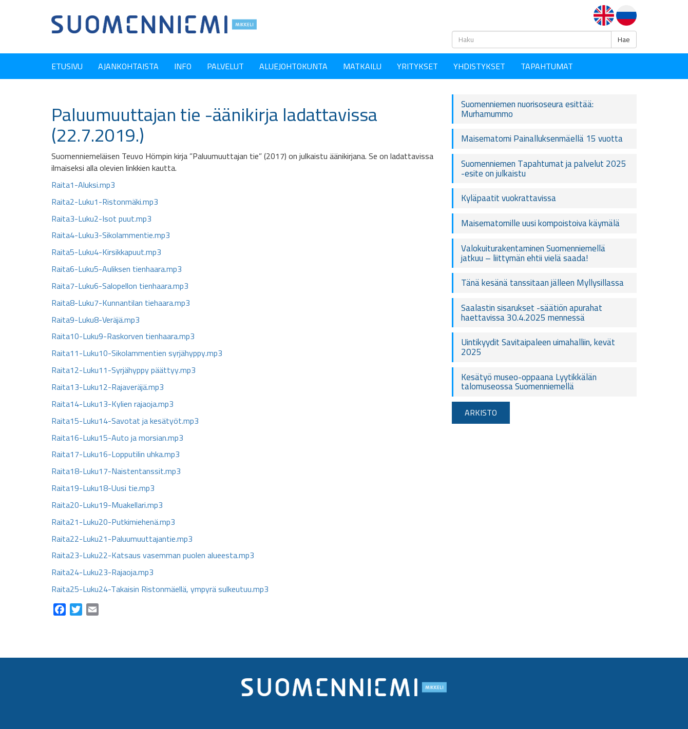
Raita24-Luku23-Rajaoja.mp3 (102, 572)
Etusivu (67, 66)
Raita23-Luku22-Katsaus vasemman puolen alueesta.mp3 (152, 555)
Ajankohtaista (128, 66)
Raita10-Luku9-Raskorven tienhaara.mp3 (123, 336)
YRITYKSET (417, 66)
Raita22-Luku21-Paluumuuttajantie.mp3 (122, 538)
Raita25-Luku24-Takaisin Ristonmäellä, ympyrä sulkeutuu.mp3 (160, 589)
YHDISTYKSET (479, 66)
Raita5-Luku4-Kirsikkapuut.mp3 (106, 252)
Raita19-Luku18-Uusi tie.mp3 (103, 488)
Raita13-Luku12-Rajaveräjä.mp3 (107, 387)
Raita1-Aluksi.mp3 (83, 184)
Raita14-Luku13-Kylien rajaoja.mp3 (112, 403)
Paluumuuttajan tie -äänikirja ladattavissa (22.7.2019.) (214, 124)
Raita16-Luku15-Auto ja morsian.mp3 (117, 437)
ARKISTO (481, 412)
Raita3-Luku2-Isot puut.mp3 (101, 218)
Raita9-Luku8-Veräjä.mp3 (95, 319)
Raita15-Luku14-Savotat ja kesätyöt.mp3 (125, 420)
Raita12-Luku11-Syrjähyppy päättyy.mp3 (123, 370)
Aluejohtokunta (293, 66)
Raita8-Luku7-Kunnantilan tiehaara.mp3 (120, 302)
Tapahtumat (547, 66)
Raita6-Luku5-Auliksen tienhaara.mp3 (116, 269)
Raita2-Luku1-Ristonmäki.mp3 (104, 201)
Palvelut (225, 66)
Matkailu (362, 66)
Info (183, 66)
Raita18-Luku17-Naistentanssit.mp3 (116, 471)
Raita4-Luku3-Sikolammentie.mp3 (110, 235)
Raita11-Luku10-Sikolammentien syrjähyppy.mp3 (136, 353)
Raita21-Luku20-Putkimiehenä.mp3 (113, 521)
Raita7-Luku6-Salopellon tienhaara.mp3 (119, 285)
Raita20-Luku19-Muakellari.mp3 (107, 505)
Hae (624, 39)
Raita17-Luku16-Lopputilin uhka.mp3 (115, 454)
